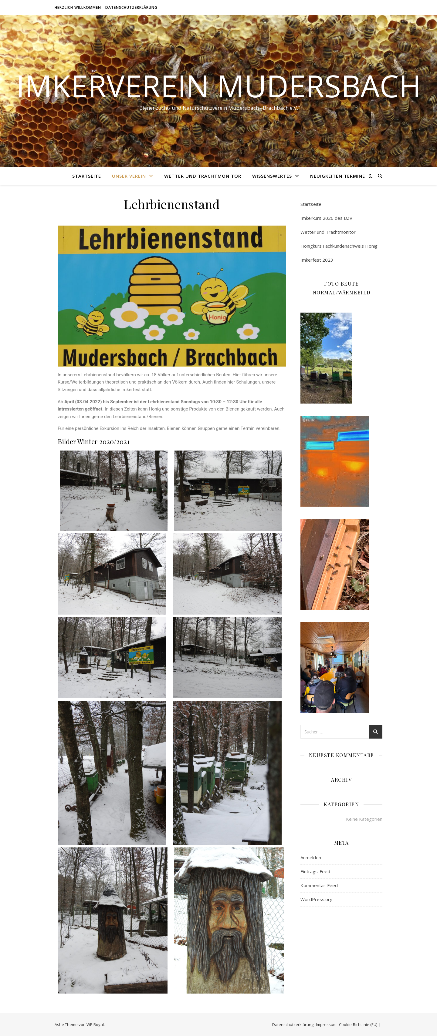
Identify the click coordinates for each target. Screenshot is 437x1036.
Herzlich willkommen (78, 7)
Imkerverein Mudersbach (218, 85)
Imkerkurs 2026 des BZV (326, 218)
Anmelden (310, 857)
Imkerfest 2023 (316, 260)
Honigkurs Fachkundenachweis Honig (339, 246)
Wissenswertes (272, 176)
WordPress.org (316, 899)
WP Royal (95, 1024)
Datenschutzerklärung (131, 7)
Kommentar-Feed (319, 885)
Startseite (86, 176)
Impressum (326, 1024)
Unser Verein (129, 176)
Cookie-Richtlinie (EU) (358, 1024)
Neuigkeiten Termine (337, 176)
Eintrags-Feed (315, 871)
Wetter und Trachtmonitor (202, 176)
